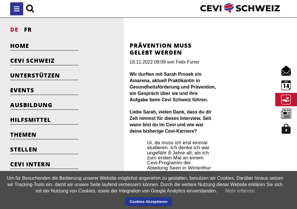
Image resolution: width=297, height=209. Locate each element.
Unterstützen (35, 75)
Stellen (23, 149)
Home (19, 46)
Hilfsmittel (30, 120)
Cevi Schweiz (32, 60)
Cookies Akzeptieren (149, 201)
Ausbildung (31, 105)
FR (28, 29)
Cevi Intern (30, 164)
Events (22, 90)
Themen (23, 134)
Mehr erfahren (240, 190)
